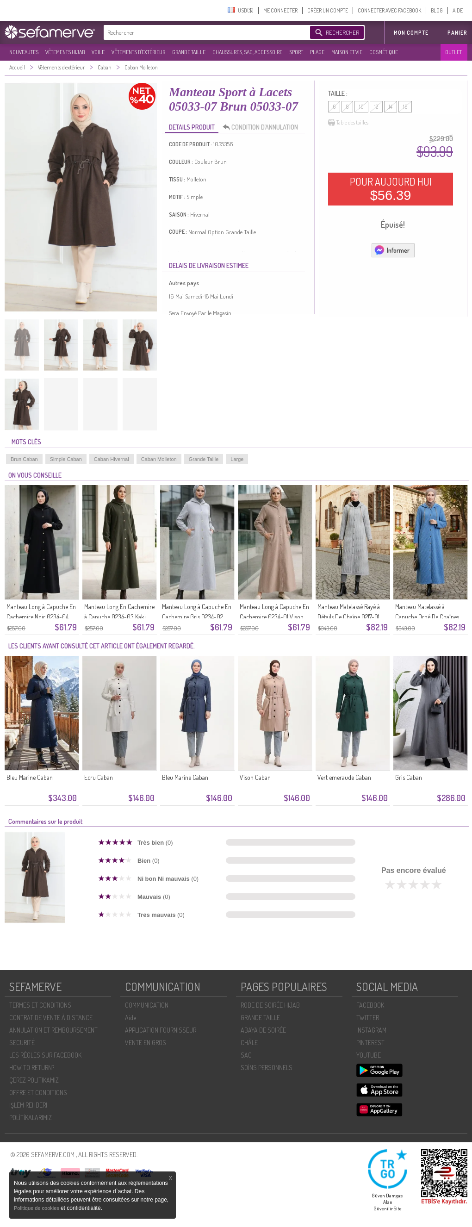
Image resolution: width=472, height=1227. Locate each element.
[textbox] (204, 32)
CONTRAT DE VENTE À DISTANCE (51, 1017)
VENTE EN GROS (145, 1042)
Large (236, 459)
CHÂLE (249, 1042)
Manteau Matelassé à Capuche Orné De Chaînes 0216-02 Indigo (427, 617)
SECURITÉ (22, 1042)
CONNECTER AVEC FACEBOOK (389, 10)
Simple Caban (66, 459)
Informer (392, 249)
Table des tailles (348, 122)
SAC (246, 1055)
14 (390, 106)
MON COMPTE (411, 32)
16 (405, 106)
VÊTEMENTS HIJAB (65, 52)
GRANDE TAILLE (188, 52)
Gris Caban (408, 777)
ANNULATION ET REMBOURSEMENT (53, 1030)
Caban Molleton (159, 459)
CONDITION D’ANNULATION (263, 127)
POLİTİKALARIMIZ (30, 1117)
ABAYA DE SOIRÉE (263, 1030)
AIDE (458, 10)
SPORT (296, 52)
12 (376, 106)
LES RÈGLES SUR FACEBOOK (45, 1055)
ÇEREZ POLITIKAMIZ (34, 1080)
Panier (457, 32)
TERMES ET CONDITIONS (40, 1005)
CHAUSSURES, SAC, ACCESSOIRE (247, 52)
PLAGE (317, 52)
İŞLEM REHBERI (28, 1105)
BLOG (437, 10)
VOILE (98, 52)
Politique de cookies (37, 1208)
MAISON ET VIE (346, 52)
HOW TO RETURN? (31, 1067)
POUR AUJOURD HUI (391, 189)
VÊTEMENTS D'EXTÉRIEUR (138, 52)
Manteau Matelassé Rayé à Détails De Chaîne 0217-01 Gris (348, 617)
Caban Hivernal (111, 459)
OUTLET (453, 52)
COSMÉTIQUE (383, 52)
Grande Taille (204, 459)
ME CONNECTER (280, 10)
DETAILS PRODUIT (192, 127)
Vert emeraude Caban (344, 777)
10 (361, 106)
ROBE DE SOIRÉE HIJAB (270, 1005)
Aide (130, 1017)
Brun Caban (24, 459)
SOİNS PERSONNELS (266, 1067)
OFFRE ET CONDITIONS (38, 1092)
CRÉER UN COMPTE (327, 10)
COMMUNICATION (146, 1005)
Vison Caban (255, 777)
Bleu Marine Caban (29, 777)
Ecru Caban (98, 777)
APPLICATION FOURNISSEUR (160, 1030)
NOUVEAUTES (23, 52)
